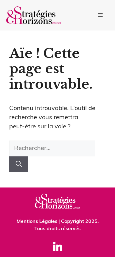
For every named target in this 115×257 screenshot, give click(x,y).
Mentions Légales (37, 221)
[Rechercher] (18, 164)
